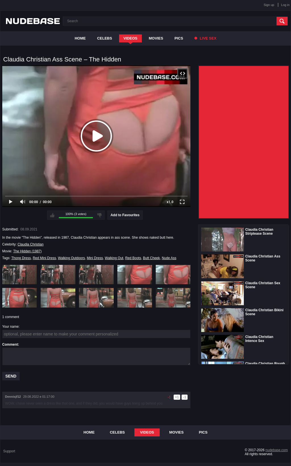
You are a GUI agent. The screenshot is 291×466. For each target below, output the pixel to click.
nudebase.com (276, 450)
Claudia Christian (30, 244)
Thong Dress (21, 258)
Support (9, 451)
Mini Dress (95, 258)
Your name (10, 327)
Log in (285, 5)
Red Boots (133, 258)
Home (80, 38)
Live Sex (205, 38)
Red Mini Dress (44, 258)
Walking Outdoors (71, 258)
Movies (156, 38)
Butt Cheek (151, 258)
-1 (184, 397)
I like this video (52, 215)
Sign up (269, 5)
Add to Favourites (125, 215)
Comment (10, 345)
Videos (130, 38)
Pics (178, 38)
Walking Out (114, 258)
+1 (177, 397)
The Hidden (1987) (27, 251)
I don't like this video (99, 215)
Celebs (104, 38)
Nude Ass (169, 258)
